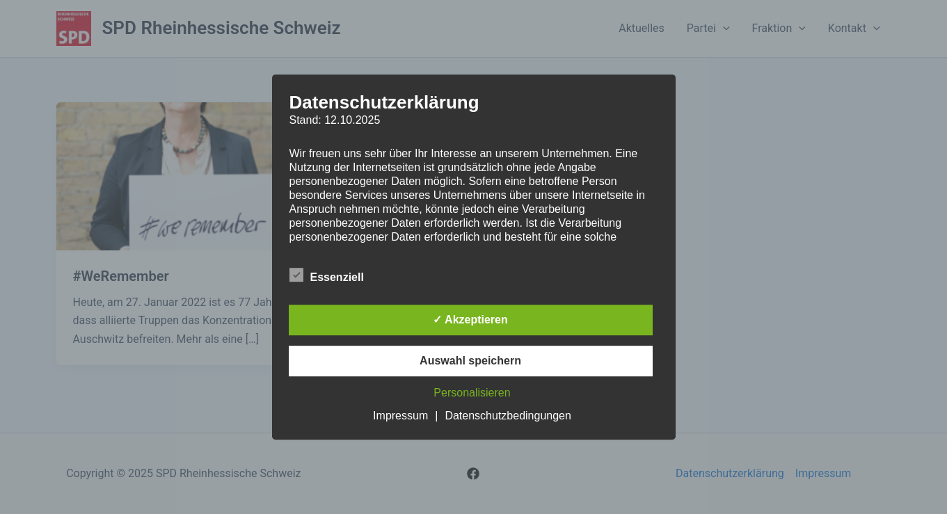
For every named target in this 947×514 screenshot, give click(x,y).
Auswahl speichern (470, 361)
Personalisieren (471, 393)
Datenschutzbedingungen (508, 415)
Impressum (400, 415)
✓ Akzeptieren (470, 320)
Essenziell (326, 274)
